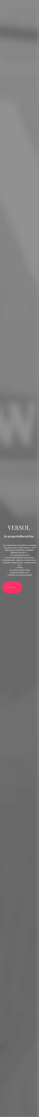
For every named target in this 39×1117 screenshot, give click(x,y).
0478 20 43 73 (12, 587)
